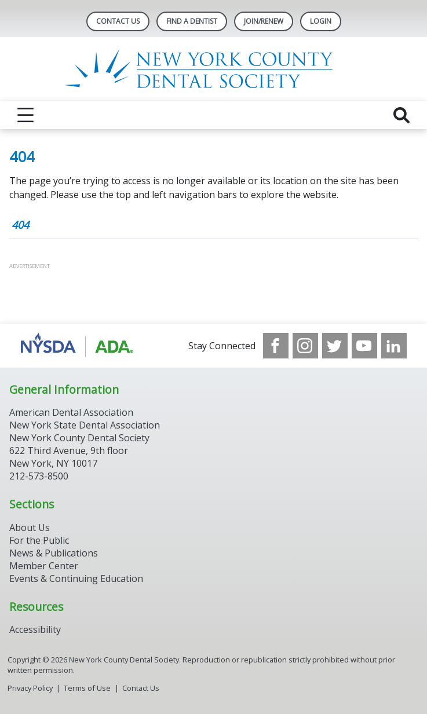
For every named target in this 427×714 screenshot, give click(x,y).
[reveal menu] (25, 115)
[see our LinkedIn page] (394, 345)
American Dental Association (71, 412)
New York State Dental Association (84, 425)
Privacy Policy (30, 688)
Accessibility (35, 629)
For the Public (39, 540)
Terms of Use (87, 688)
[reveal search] (401, 115)
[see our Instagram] (305, 345)
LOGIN (320, 21)
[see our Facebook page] (276, 345)
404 (20, 225)
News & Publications (53, 553)
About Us (29, 527)
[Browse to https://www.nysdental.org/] (79, 345)
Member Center (43, 565)
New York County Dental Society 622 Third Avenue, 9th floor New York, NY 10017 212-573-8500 (79, 456)
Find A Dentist (191, 21)
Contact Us (118, 21)
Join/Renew (263, 21)
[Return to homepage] (213, 69)
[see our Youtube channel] (364, 345)
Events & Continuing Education (76, 578)
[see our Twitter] (335, 345)
